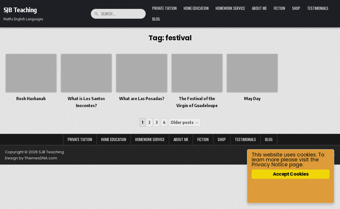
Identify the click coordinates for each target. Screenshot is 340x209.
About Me (259, 8)
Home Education (196, 8)
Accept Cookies (290, 174)
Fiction (279, 8)
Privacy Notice (270, 164)
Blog (156, 19)
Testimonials (317, 8)
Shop (296, 8)
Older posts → (185, 122)
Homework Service (230, 8)
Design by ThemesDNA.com (31, 158)
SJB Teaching (20, 10)
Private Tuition (164, 8)
